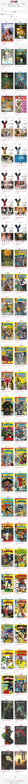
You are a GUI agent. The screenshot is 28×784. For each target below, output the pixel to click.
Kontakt (21, 780)
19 (17, 19)
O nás (17, 780)
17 (12, 19)
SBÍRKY (13, 6)
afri (4, 14)
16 (10, 19)
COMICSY (4, 4)
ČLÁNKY (18, 6)
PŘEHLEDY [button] (17, 4)
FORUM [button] (23, 4)
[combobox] (14, 8)
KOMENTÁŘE (10, 4)
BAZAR (9, 6)
